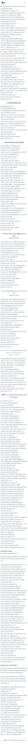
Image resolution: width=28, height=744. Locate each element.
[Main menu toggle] (25, 2)
